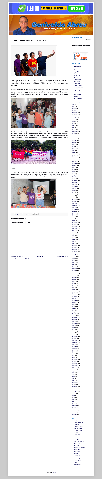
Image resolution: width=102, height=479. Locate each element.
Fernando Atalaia (78, 436)
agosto (74, 119)
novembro (74, 114)
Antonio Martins (78, 79)
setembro (74, 118)
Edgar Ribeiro (77, 434)
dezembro (74, 112)
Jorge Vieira (77, 71)
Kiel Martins (77, 83)
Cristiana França (78, 73)
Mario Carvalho (77, 94)
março (73, 106)
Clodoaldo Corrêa (78, 87)
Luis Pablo (76, 445)
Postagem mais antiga (62, 256)
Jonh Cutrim (77, 68)
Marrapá (76, 96)
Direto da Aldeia (78, 428)
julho (73, 121)
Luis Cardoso (77, 77)
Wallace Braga (77, 66)
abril (73, 104)
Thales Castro (77, 70)
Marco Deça (77, 451)
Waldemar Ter (77, 90)
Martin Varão (77, 81)
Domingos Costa (78, 430)
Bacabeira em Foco (79, 422)
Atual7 (75, 420)
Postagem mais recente (17, 256)
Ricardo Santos (77, 460)
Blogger (54, 472)
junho (73, 123)
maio (73, 125)
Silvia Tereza (77, 92)
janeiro (74, 110)
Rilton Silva (76, 462)
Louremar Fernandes (79, 441)
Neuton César (77, 457)
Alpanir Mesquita (78, 85)
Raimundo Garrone (78, 458)
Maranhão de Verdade (79, 447)
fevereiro (74, 108)
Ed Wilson (76, 432)
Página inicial (40, 256)
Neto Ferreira (77, 455)
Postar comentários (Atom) (22, 258)
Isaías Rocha (77, 75)
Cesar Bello (77, 424)
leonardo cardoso (78, 98)
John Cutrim (77, 438)
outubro (74, 116)
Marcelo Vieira (77, 449)
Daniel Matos (77, 89)
